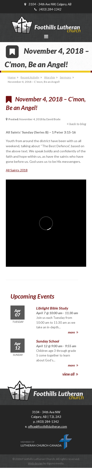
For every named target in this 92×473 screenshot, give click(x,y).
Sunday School (47, 341)
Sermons (65, 77)
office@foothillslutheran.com (47, 426)
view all (70, 374)
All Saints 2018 (17, 170)
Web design (35, 463)
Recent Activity (30, 77)
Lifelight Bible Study (52, 308)
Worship (49, 77)
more (73, 332)
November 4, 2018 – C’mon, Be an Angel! (34, 81)
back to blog (76, 124)
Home (12, 77)
